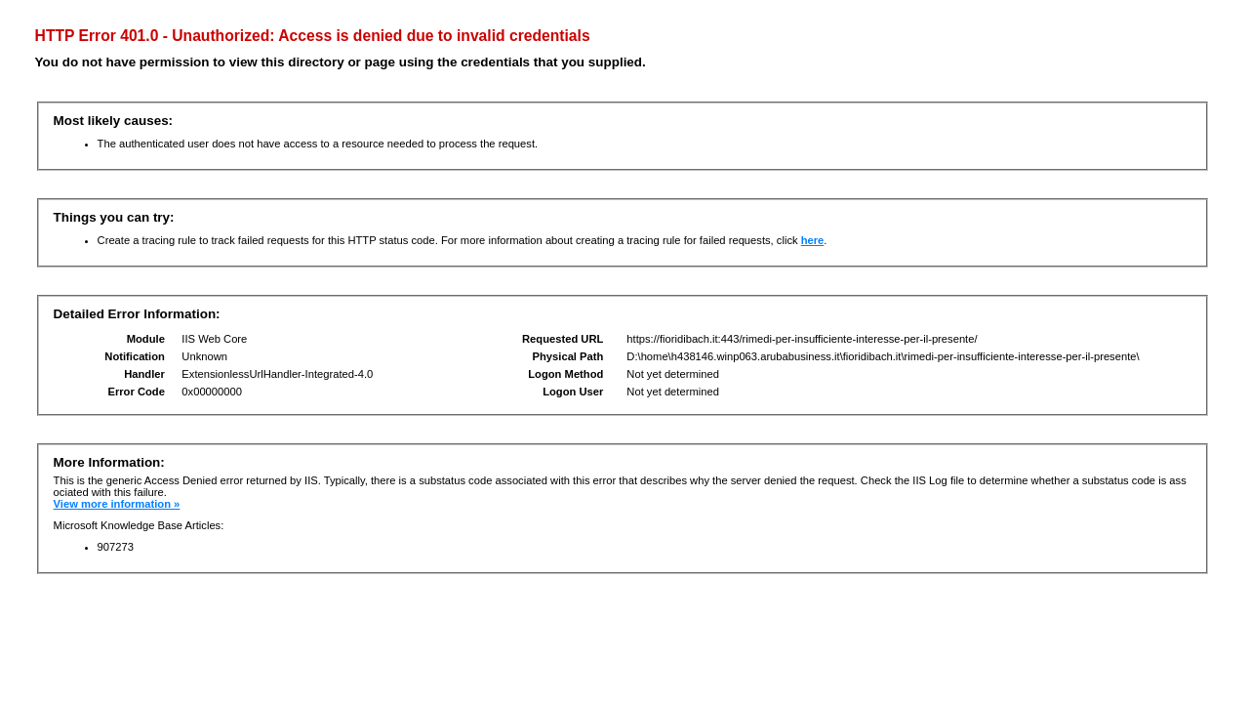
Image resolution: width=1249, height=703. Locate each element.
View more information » (117, 504)
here (813, 240)
